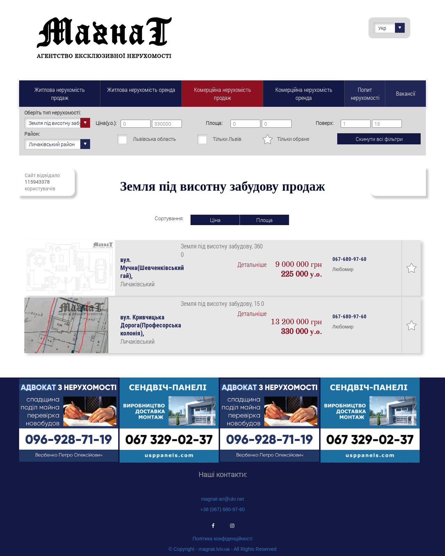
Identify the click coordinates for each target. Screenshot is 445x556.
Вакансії (405, 93)
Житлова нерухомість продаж (59, 94)
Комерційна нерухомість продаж (222, 94)
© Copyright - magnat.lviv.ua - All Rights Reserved (222, 549)
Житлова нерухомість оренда (141, 90)
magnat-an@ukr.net (222, 499)
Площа (264, 219)
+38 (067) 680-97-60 (222, 509)
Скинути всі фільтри (379, 138)
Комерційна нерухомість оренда (303, 94)
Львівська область (154, 139)
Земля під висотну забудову (59, 123)
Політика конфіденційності (222, 538)
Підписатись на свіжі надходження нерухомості (398, 182)
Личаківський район (59, 144)
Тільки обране (293, 139)
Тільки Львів (227, 139)
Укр (391, 28)
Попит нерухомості (365, 94)
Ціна (215, 219)
